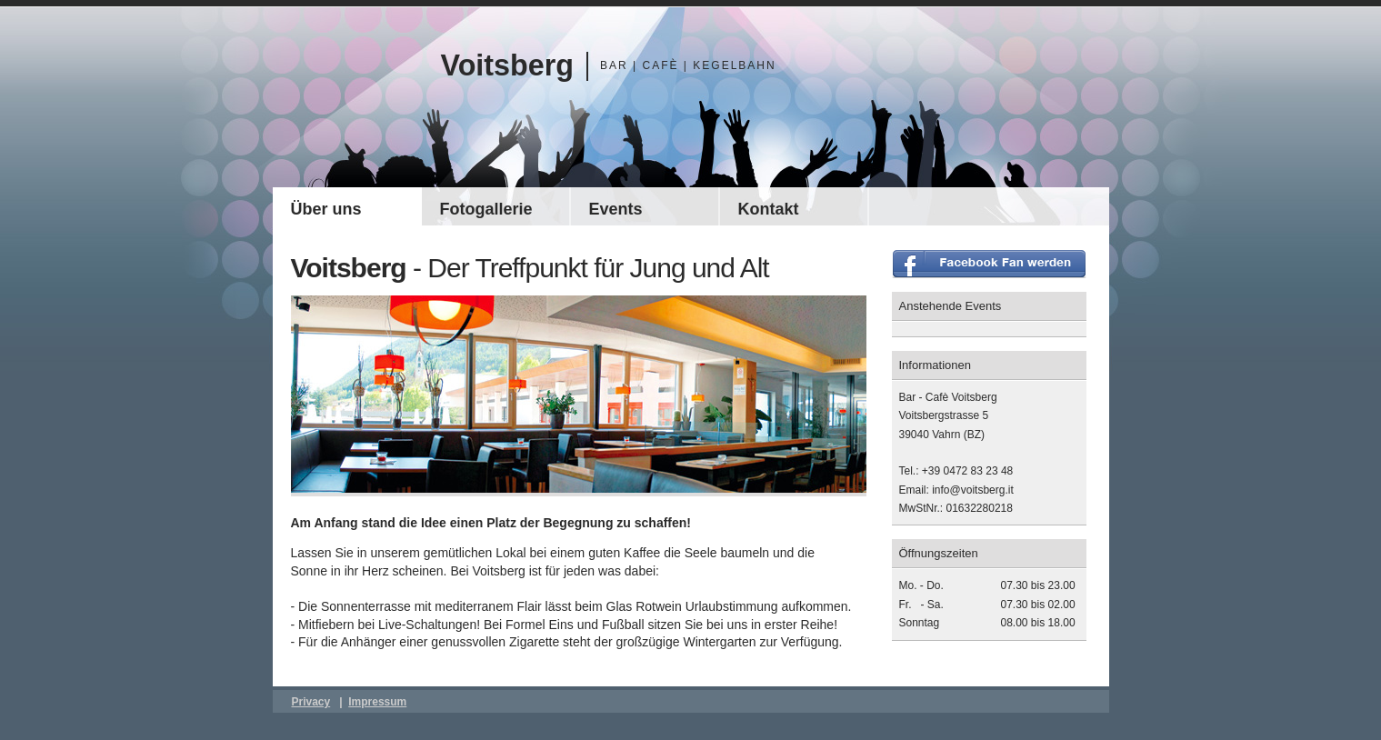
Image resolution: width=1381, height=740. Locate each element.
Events (616, 209)
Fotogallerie (486, 209)
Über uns (326, 209)
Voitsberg (508, 65)
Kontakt (768, 209)
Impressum (377, 701)
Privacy (311, 701)
